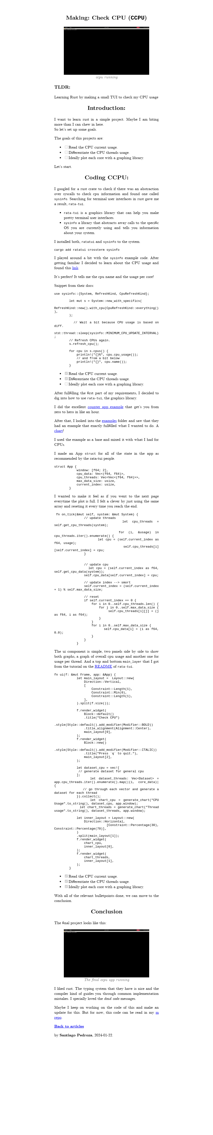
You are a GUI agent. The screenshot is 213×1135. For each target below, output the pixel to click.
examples (109, 437)
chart (58, 447)
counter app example (106, 423)
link (75, 269)
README (103, 714)
